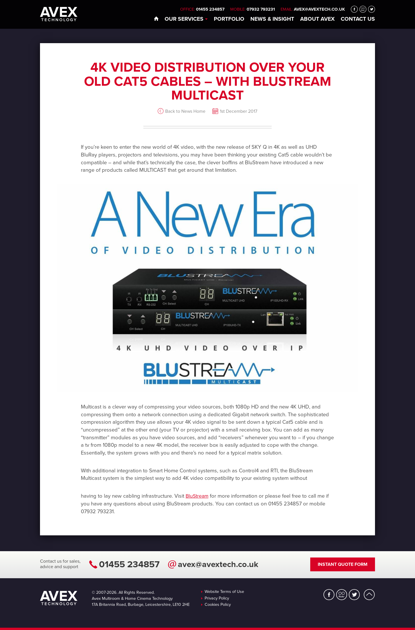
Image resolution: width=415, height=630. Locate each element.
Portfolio (229, 19)
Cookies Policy (218, 605)
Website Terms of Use (224, 592)
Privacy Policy (217, 598)
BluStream (198, 496)
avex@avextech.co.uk (319, 9)
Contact (358, 19)
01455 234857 (129, 564)
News (272, 19)
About (317, 19)
